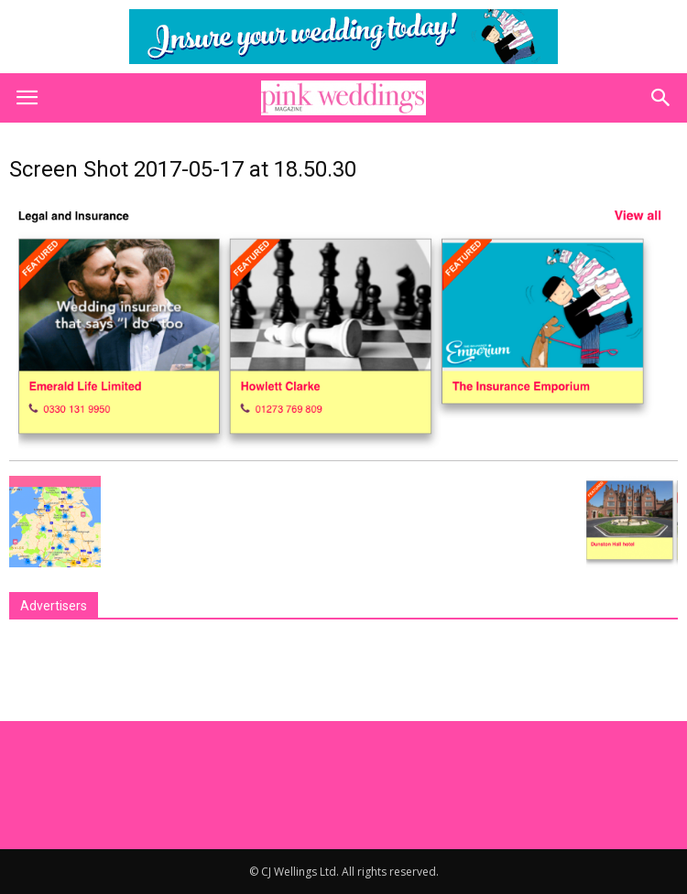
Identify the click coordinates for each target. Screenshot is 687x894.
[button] (661, 98)
